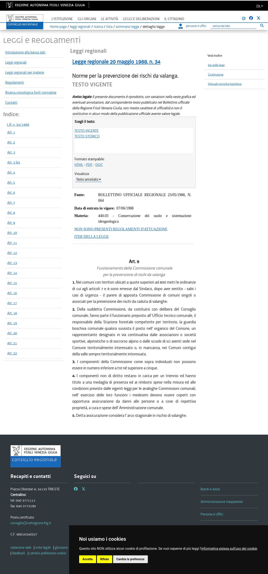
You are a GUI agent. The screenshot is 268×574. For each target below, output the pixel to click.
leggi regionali (80, 26)
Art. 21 (12, 343)
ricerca (98, 26)
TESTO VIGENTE (87, 130)
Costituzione (215, 75)
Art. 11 (12, 242)
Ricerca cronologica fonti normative (30, 92)
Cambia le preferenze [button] (130, 559)
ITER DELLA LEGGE (91, 237)
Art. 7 (11, 202)
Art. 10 (12, 232)
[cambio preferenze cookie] (47, 553)
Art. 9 (11, 222)
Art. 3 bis (13, 162)
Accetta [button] (87, 559)
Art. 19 (12, 323)
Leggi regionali (16, 62)
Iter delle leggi (216, 65)
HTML (79, 164)
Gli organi (87, 19)
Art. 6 (11, 192)
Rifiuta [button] (104, 559)
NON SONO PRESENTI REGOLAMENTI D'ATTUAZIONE (121, 229)
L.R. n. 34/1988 (18, 124)
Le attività (109, 19)
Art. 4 (11, 172)
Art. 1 (11, 132)
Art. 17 (12, 303)
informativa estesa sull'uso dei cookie (229, 549)
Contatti (11, 102)
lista (109, 26)
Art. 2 (11, 142)
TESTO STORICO (87, 136)
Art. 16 (12, 293)
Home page (58, 26)
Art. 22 (12, 353)
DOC (99, 164)
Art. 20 (12, 333)
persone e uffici (192, 26)
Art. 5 (11, 182)
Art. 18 (12, 313)
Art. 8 (11, 212)
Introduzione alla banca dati (25, 52)
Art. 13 (12, 263)
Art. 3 (11, 152)
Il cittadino (174, 19)
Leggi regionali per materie (24, 72)
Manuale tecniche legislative (225, 84)
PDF (89, 164)
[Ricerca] (233, 26)
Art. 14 (12, 273)
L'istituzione (62, 19)
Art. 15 (12, 283)
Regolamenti (14, 82)
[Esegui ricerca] (261, 25)
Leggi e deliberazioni (141, 19)
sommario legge (127, 26)
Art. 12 (12, 252)
